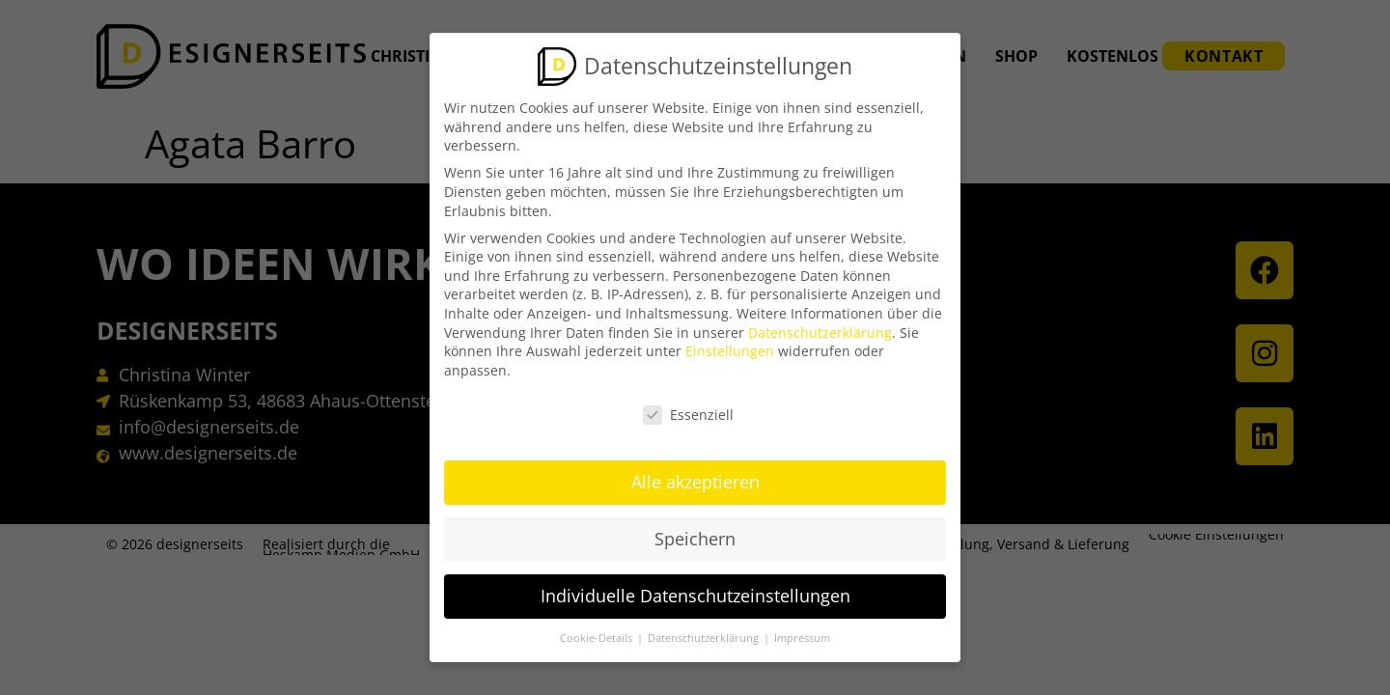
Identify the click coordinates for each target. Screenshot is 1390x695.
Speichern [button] (695, 536)
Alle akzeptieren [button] (695, 479)
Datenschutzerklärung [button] (705, 636)
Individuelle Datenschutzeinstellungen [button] (695, 593)
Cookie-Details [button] (597, 636)
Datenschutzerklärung (820, 329)
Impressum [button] (802, 636)
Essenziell (688, 412)
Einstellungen (729, 349)
